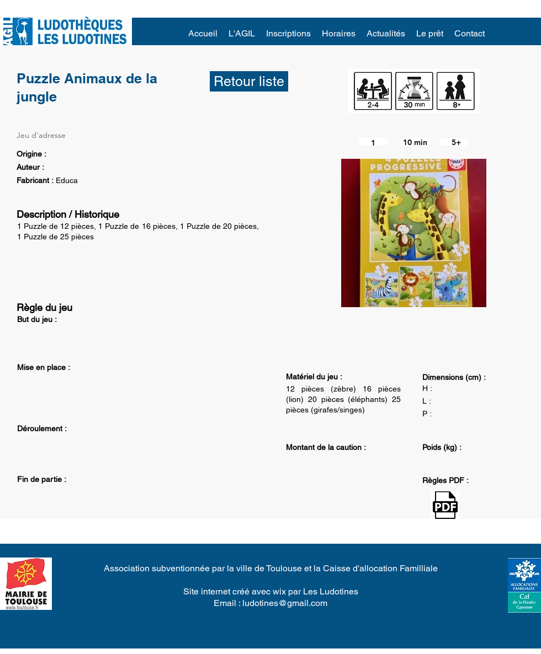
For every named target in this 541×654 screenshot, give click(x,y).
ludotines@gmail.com (284, 603)
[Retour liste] (249, 81)
